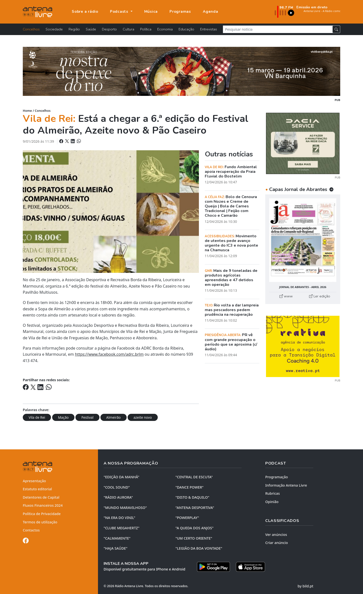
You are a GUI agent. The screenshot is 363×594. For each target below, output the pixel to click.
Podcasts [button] (120, 11)
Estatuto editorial (37, 489)
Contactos (31, 530)
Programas (180, 11)
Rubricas (272, 493)
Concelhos (31, 29)
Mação (63, 417)
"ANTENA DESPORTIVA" (194, 507)
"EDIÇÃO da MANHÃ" (121, 477)
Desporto (109, 29)
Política (145, 29)
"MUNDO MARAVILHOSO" (125, 507)
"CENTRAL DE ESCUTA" (194, 477)
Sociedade (54, 29)
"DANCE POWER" (189, 487)
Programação (276, 477)
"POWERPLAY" (187, 517)
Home (27, 110)
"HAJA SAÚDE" (115, 548)
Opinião (271, 501)
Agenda (210, 11)
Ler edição (319, 296)
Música (151, 11)
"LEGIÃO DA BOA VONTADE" (198, 548)
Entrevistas (208, 29)
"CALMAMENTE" (117, 538)
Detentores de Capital (41, 497)
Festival (87, 417)
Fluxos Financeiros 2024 (43, 505)
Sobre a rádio (85, 11)
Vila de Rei (37, 417)
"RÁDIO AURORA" (118, 497)
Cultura (128, 29)
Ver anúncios (276, 534)
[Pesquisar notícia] (278, 29)
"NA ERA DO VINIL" (119, 517)
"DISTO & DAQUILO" (192, 497)
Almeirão (113, 417)
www (286, 296)
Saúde (91, 29)
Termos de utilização (40, 522)
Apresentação (34, 481)
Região (74, 29)
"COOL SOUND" (117, 487)
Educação (186, 29)
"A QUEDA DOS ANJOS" (194, 528)
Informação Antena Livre (286, 485)
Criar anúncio (276, 542)
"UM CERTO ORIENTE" (193, 538)
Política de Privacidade (42, 513)
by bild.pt (305, 586)
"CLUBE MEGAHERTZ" (121, 528)
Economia (165, 29)
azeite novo (142, 417)
